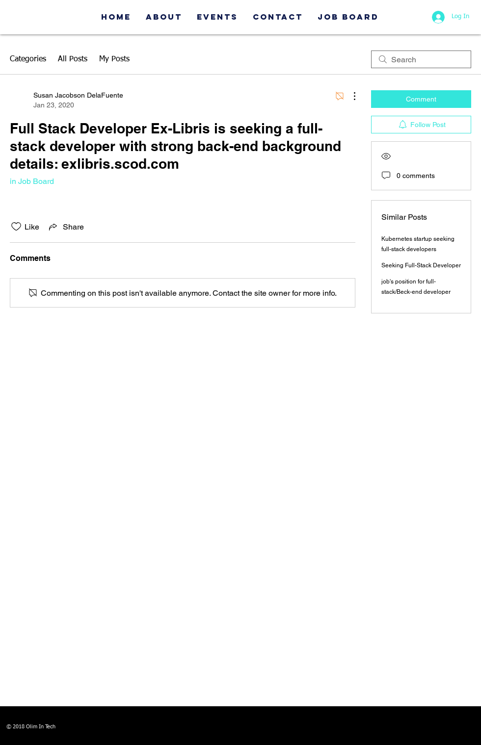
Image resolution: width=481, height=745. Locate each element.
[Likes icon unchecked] (16, 226)
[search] (421, 59)
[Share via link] (65, 226)
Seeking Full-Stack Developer (421, 265)
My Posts (114, 59)
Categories (28, 59)
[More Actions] (349, 96)
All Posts (72, 59)
